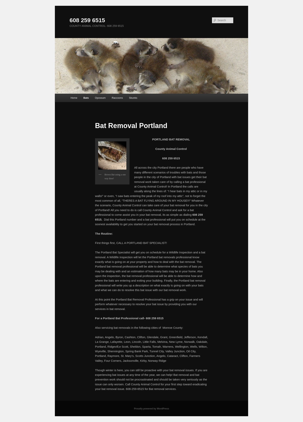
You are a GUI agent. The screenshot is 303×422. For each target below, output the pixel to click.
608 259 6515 (87, 20)
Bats (86, 97)
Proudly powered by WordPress (151, 408)
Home (74, 97)
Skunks (133, 97)
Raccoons (117, 97)
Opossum (100, 97)
